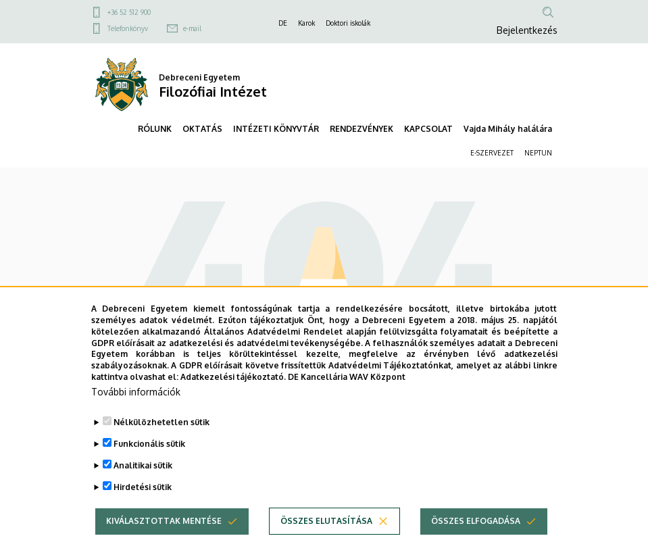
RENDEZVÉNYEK (361, 129)
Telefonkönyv (127, 28)
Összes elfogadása (475, 544)
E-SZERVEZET (492, 153)
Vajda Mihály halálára (508, 129)
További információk (135, 414)
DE (282, 23)
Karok (306, 23)
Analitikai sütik (143, 488)
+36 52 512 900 (129, 12)
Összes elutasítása (326, 544)
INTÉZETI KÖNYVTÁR (276, 129)
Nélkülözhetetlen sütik (161, 445)
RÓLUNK (155, 129)
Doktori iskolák (348, 23)
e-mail (192, 28)
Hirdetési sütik (143, 510)
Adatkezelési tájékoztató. (233, 400)
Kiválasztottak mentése (164, 544)
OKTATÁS (202, 129)
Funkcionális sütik (149, 467)
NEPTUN (538, 153)
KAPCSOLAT (428, 129)
